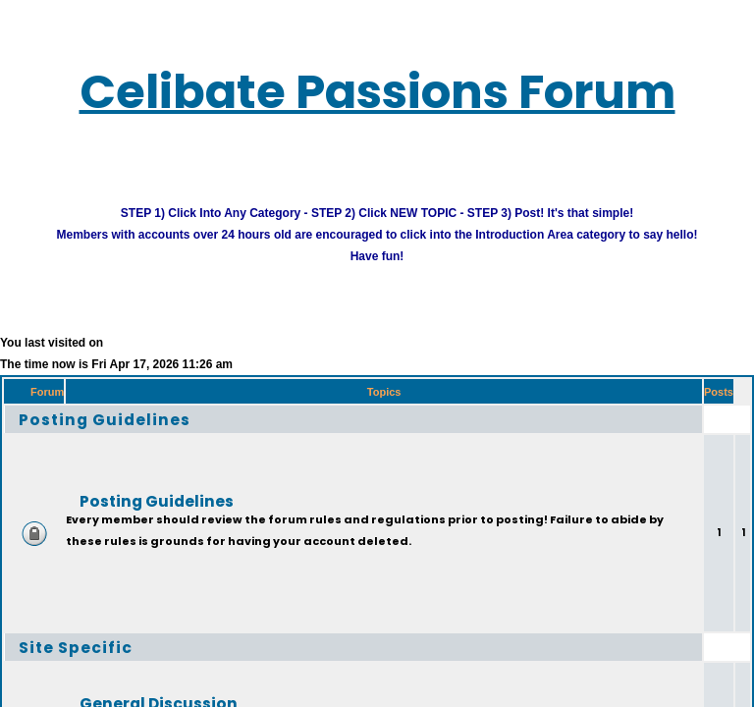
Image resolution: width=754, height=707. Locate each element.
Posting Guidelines (126, 434)
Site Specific (90, 662)
